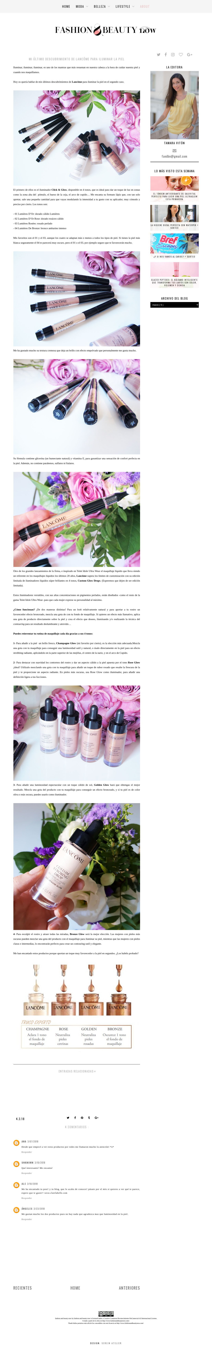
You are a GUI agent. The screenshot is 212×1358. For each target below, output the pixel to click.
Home (75, 1288)
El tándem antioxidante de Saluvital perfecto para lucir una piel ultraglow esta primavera (175, 196)
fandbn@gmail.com (174, 156)
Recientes (22, 1288)
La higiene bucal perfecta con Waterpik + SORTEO (174, 226)
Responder (27, 1152)
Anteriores (129, 1288)
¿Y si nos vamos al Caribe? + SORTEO (174, 256)
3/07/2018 (32, 1141)
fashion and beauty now (82, 1318)
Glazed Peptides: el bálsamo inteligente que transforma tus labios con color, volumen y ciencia (174, 282)
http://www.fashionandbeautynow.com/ (115, 1321)
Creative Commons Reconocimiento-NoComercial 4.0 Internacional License (130, 1318)
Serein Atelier (112, 1343)
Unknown (28, 1162)
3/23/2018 (39, 1208)
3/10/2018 (40, 1162)
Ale (24, 1183)
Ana (24, 1141)
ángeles (27, 1208)
